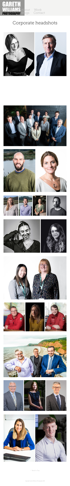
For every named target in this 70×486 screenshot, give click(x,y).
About (25, 9)
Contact (39, 12)
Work (38, 9)
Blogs (25, 12)
